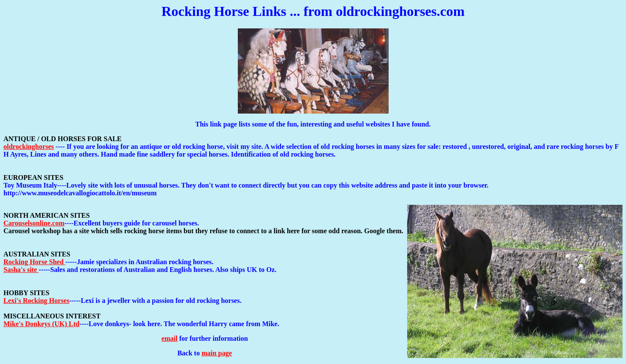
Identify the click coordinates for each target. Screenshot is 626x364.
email (170, 338)
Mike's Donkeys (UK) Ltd (41, 323)
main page (217, 353)
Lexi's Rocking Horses (36, 300)
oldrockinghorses (28, 146)
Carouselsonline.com (33, 223)
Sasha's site (21, 269)
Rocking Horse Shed (34, 261)
